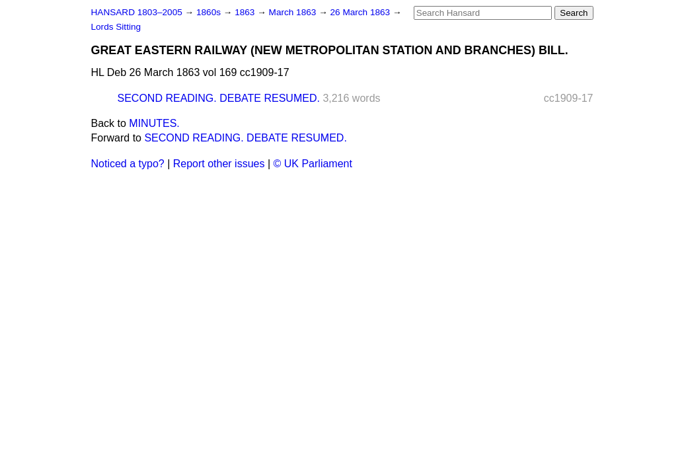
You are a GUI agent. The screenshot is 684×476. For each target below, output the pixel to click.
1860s (209, 12)
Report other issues (219, 163)
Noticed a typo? (128, 163)
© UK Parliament (313, 163)
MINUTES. (154, 123)
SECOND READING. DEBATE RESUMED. (219, 98)
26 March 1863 (361, 12)
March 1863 (294, 12)
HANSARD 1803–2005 (136, 12)
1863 (246, 12)
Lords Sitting (116, 27)
